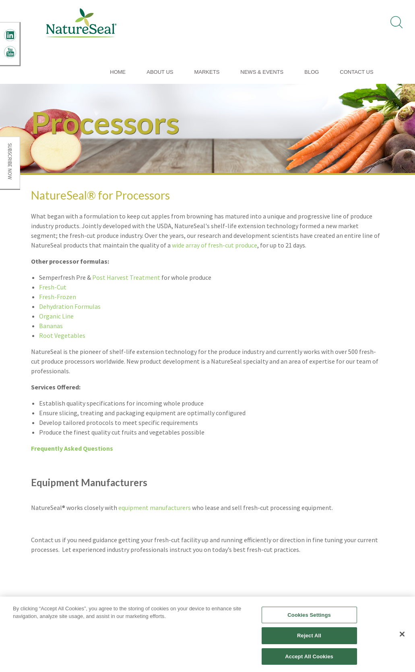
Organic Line (56, 316)
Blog (311, 72)
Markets (206, 72)
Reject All (309, 638)
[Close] (402, 636)
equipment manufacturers (154, 507)
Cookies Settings (309, 617)
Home (118, 72)
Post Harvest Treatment (126, 277)
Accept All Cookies (309, 659)
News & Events (261, 72)
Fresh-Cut (52, 287)
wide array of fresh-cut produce (214, 245)
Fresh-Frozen (57, 297)
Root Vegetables (62, 335)
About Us (160, 72)
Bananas (51, 326)
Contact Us (356, 72)
